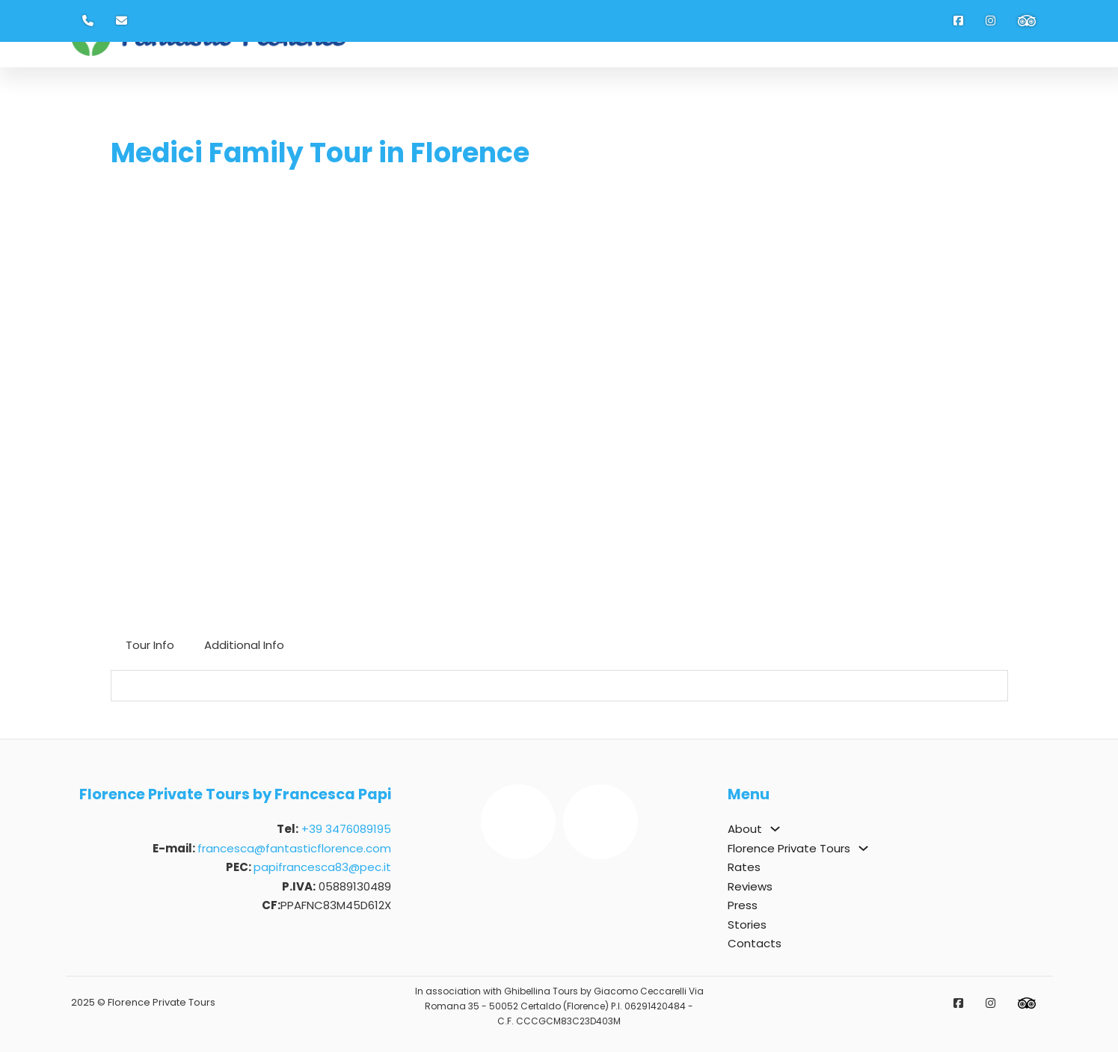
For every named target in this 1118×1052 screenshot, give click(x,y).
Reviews (750, 886)
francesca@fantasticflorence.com (294, 848)
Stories (747, 924)
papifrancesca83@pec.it (322, 867)
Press (743, 905)
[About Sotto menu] (775, 828)
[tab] (150, 645)
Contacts (754, 943)
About (745, 829)
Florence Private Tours (789, 848)
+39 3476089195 (346, 829)
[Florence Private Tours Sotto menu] (863, 848)
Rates (744, 867)
